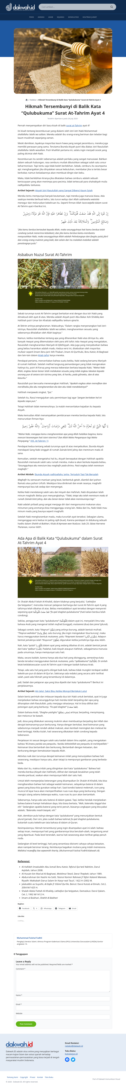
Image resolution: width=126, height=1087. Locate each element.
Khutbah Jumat (90, 17)
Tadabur (33, 100)
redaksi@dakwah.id (74, 1046)
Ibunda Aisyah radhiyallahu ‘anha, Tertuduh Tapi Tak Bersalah (66, 474)
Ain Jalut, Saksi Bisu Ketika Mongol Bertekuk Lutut (61, 691)
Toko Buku (49, 1077)
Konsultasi (73, 17)
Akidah (41, 17)
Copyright (24, 1077)
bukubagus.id (71, 1054)
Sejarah (60, 17)
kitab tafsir (43, 355)
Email (19, 1004)
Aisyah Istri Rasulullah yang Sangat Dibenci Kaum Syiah (64, 190)
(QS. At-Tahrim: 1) (39, 440)
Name (19, 995)
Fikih (31, 17)
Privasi (32, 1077)
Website (19, 1013)
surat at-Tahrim (74, 125)
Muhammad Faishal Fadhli (29, 938)
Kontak (40, 1077)
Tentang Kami (12, 1077)
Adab (50, 17)
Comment (20, 969)
